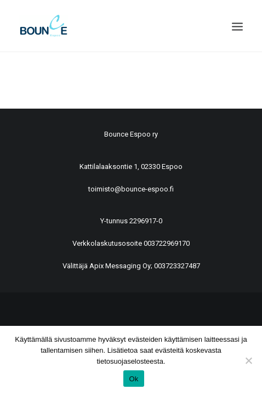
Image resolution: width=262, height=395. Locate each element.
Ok (133, 379)
